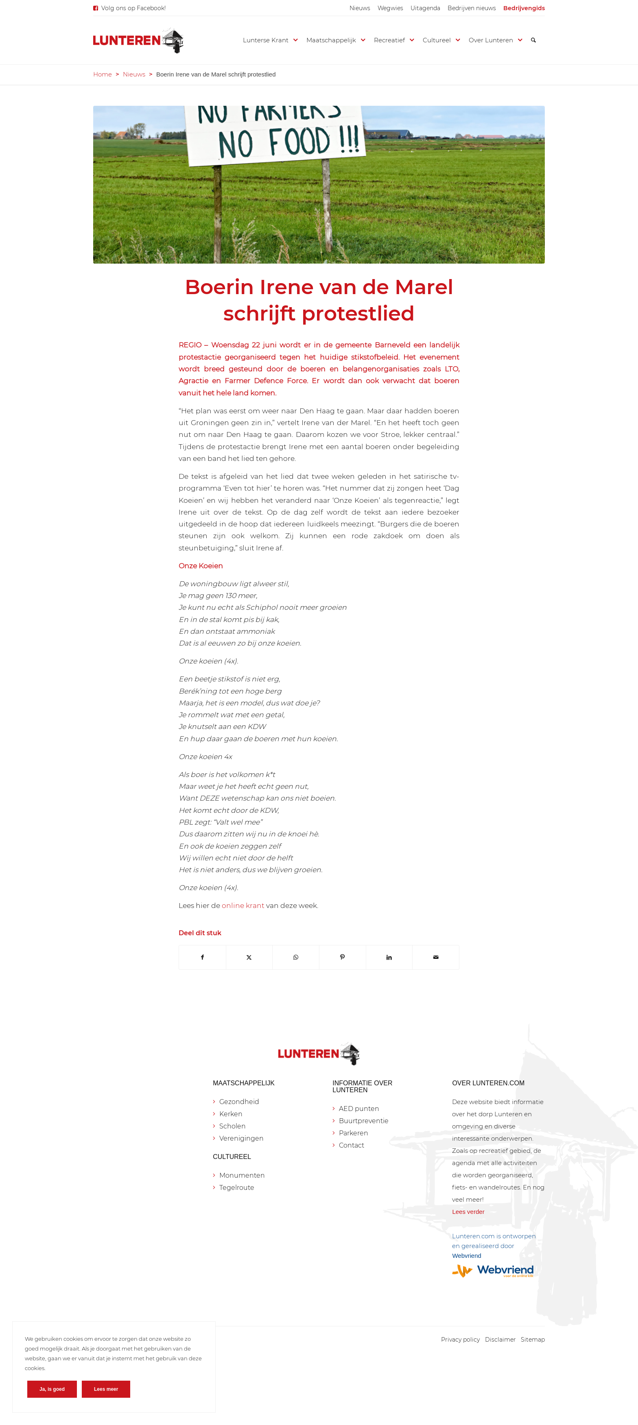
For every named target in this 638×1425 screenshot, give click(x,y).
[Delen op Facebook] (202, 957)
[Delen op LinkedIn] (389, 957)
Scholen (232, 1126)
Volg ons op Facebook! (133, 8)
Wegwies (390, 8)
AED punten (359, 1109)
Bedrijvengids (524, 8)
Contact (351, 1145)
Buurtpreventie (364, 1121)
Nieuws (360, 8)
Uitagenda (425, 8)
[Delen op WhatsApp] (296, 957)
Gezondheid (239, 1102)
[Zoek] (533, 40)
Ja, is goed (52, 1389)
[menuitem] (360, 8)
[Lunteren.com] (138, 40)
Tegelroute (236, 1188)
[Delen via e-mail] (436, 957)
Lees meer (106, 1389)
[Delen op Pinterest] (342, 957)
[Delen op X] (249, 957)
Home (102, 74)
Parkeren (353, 1133)
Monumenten (242, 1175)
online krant (243, 905)
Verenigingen (241, 1138)
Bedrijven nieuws (472, 8)
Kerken (231, 1114)
